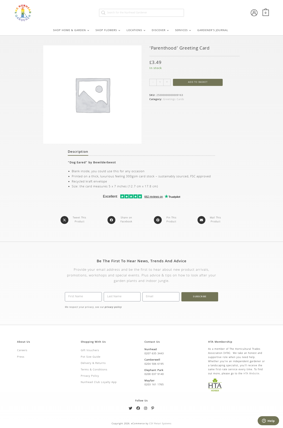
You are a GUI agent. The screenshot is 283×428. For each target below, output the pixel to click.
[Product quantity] (160, 82)
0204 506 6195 (154, 364)
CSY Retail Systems (160, 424)
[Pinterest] (152, 409)
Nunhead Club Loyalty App (99, 382)
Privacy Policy (90, 376)
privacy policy (113, 307)
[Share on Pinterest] (166, 220)
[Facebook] (138, 409)
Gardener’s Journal (212, 30)
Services (183, 30)
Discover (160, 30)
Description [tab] (78, 152)
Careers (22, 350)
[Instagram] (145, 409)
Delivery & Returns (93, 363)
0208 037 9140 (154, 374)
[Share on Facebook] (121, 220)
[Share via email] (210, 220)
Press (20, 357)
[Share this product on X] (74, 220)
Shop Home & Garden (71, 30)
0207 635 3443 (154, 354)
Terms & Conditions (94, 370)
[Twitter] (130, 409)
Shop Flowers (108, 30)
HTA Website (251, 374)
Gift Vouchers (90, 350)
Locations (136, 30)
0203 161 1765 (154, 385)
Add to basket (198, 82)
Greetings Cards (173, 100)
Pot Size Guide (90, 357)
